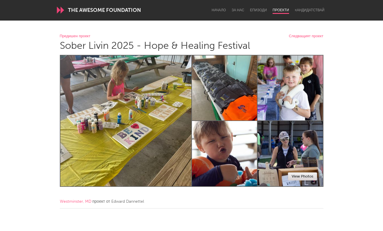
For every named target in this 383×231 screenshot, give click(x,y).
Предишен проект (75, 36)
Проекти (281, 10)
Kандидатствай (310, 10)
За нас (238, 10)
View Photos (302, 176)
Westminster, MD (75, 201)
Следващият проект (306, 36)
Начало (219, 10)
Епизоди (258, 10)
